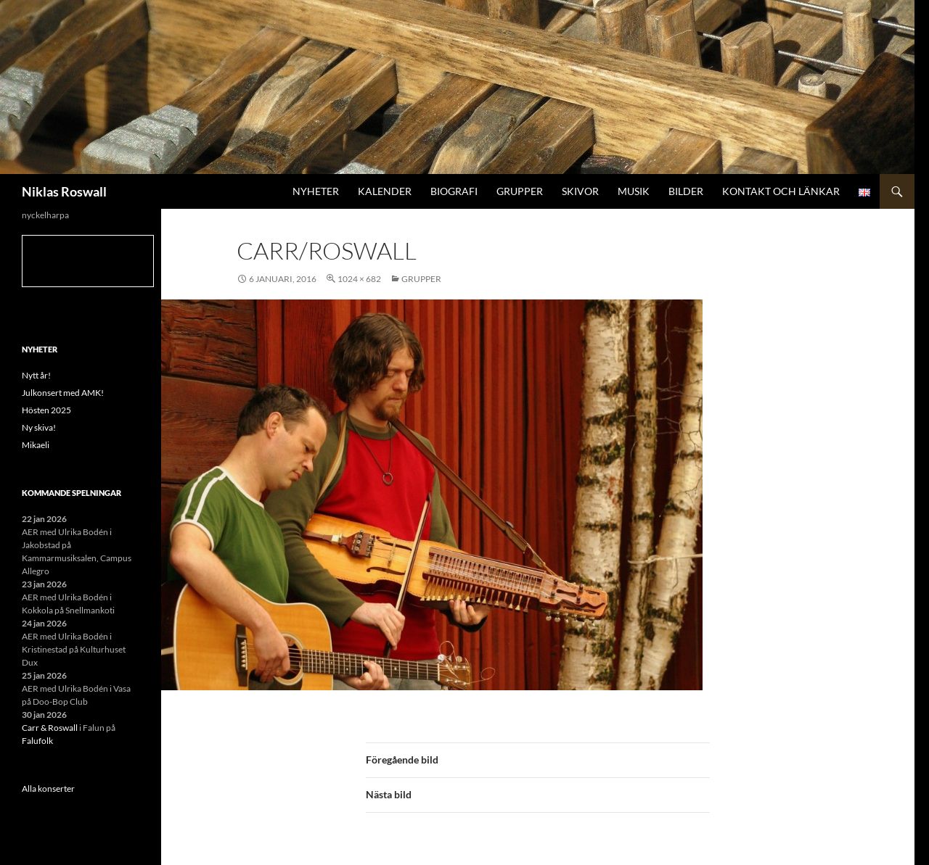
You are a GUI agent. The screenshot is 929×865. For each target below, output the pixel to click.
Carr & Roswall (50, 727)
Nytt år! (36, 375)
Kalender (385, 191)
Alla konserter (48, 788)
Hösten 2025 (46, 410)
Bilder (685, 191)
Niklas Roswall (64, 191)
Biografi (454, 191)
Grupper (519, 191)
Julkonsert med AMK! (63, 392)
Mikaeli (35, 444)
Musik (634, 191)
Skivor (580, 191)
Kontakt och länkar (781, 191)
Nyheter (315, 191)
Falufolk (37, 740)
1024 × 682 (359, 278)
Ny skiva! (39, 427)
